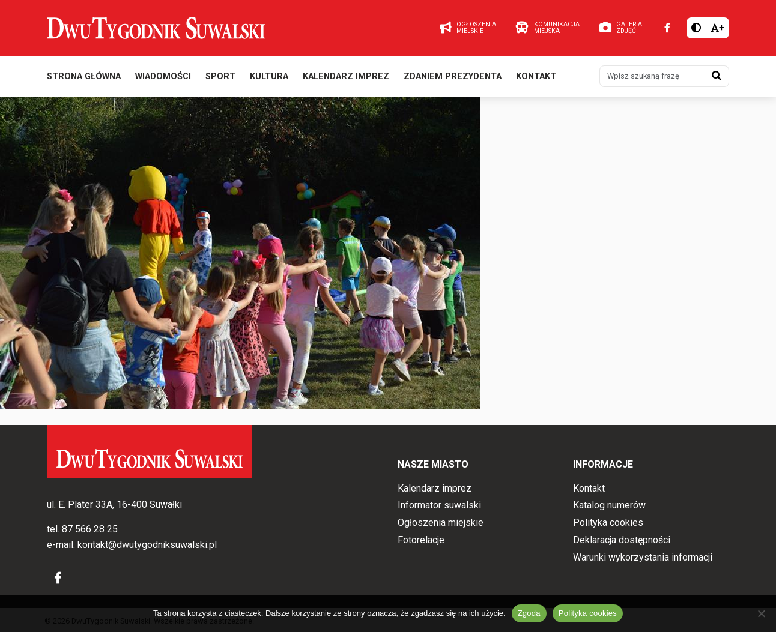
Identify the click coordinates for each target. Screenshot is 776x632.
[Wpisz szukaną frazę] (652, 77)
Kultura (269, 77)
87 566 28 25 (90, 529)
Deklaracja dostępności (621, 540)
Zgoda (529, 613)
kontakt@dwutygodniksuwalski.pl (147, 544)
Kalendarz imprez (346, 77)
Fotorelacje (421, 540)
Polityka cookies (608, 522)
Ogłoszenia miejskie (440, 522)
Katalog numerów (609, 505)
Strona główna (84, 77)
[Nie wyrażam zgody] (761, 613)
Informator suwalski (439, 505)
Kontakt (536, 77)
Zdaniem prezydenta (453, 77)
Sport (220, 77)
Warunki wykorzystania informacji (642, 557)
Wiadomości (163, 77)
